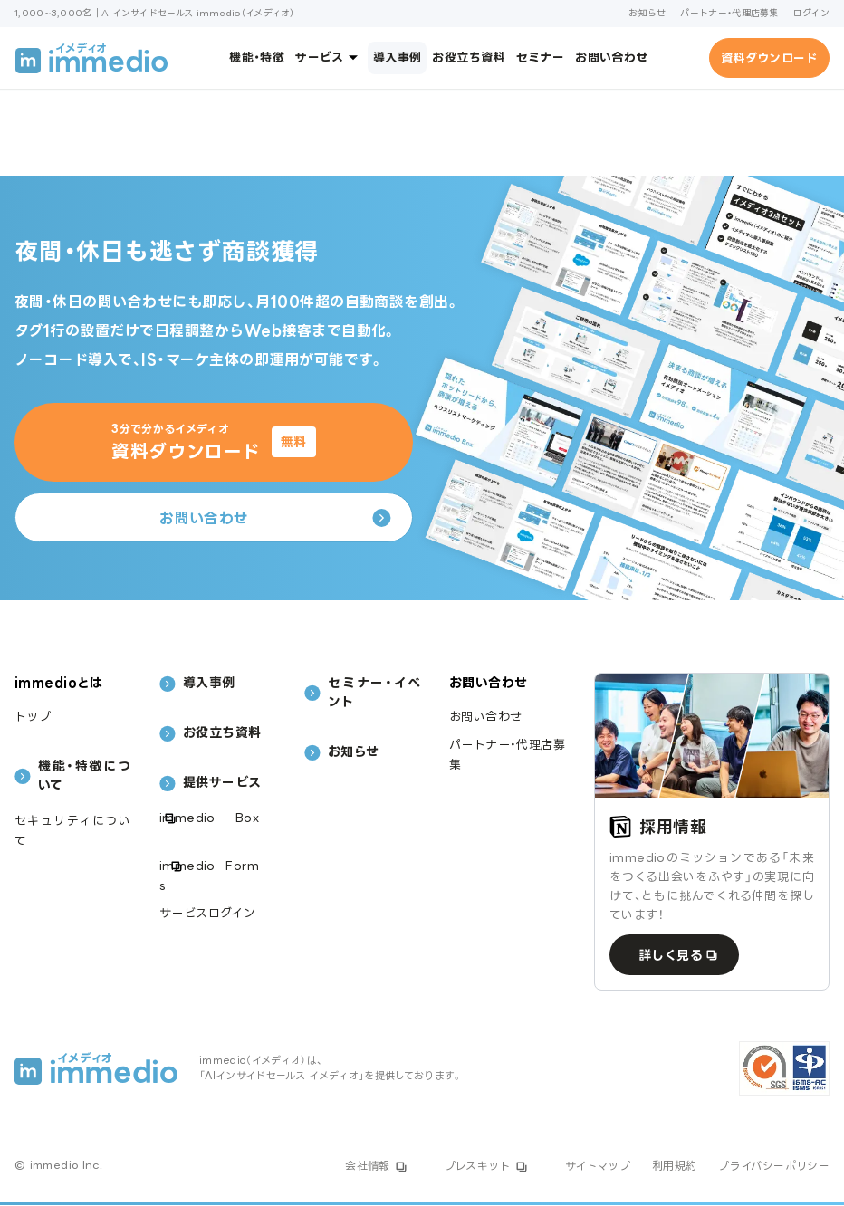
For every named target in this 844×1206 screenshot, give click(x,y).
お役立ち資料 (468, 57)
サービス (328, 57)
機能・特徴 (256, 57)
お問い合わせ (611, 57)
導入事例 (397, 57)
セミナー (540, 57)
